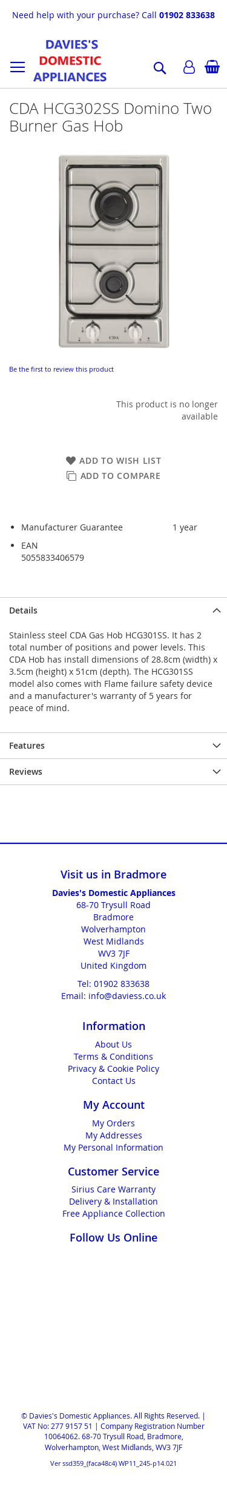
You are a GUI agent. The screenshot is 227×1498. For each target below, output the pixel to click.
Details (23, 610)
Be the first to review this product (61, 368)
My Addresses (113, 1135)
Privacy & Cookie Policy (113, 1068)
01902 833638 (187, 15)
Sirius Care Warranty (113, 1189)
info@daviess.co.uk (127, 995)
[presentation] (113, 610)
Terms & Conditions (113, 1056)
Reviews (25, 771)
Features (27, 745)
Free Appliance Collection (113, 1213)
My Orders (113, 1123)
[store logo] (70, 60)
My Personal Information (113, 1147)
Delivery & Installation (113, 1201)
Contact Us (114, 1080)
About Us (113, 1044)
